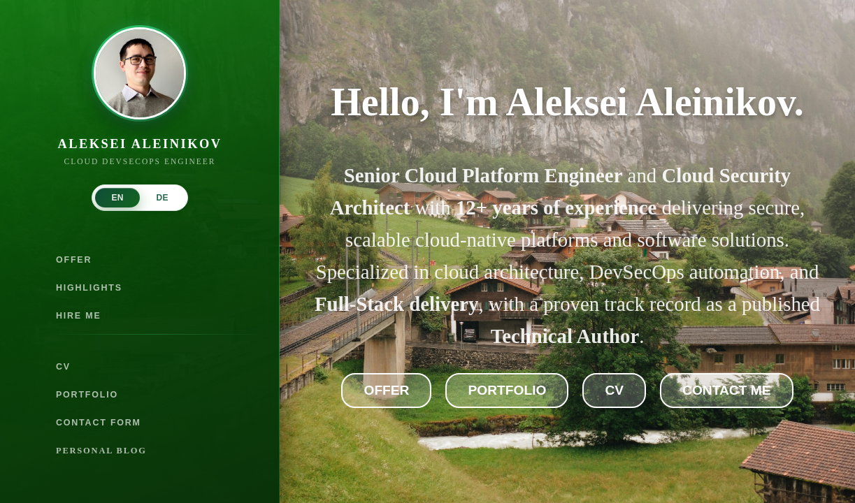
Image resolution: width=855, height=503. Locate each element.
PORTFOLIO (87, 395)
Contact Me (726, 390)
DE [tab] (162, 198)
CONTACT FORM (98, 423)
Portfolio (507, 390)
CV (63, 367)
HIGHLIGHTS (89, 288)
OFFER (74, 260)
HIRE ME (78, 316)
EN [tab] (117, 198)
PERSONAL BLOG (101, 450)
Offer (386, 390)
